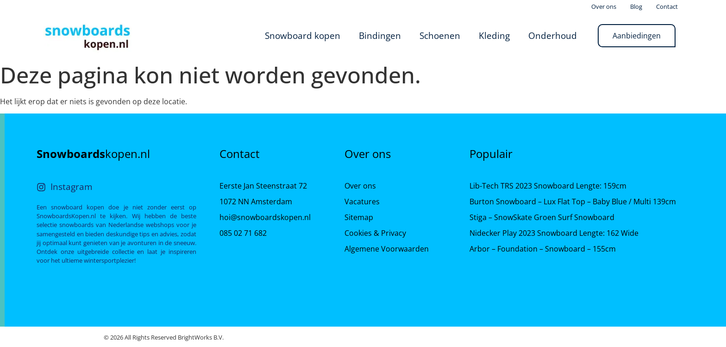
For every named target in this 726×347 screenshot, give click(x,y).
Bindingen (380, 35)
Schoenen (439, 35)
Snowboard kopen (302, 35)
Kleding (494, 35)
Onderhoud (552, 35)
